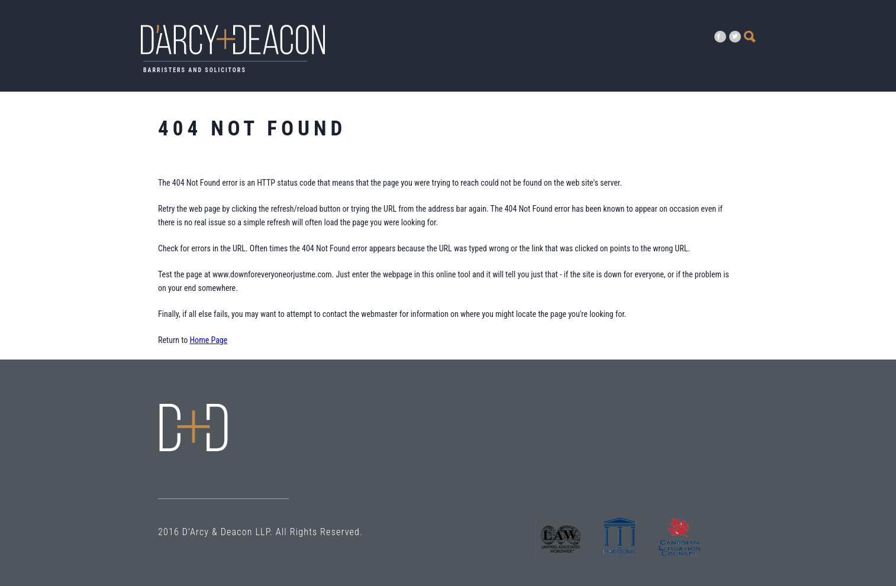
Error (193, 427)
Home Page (208, 340)
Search (750, 37)
